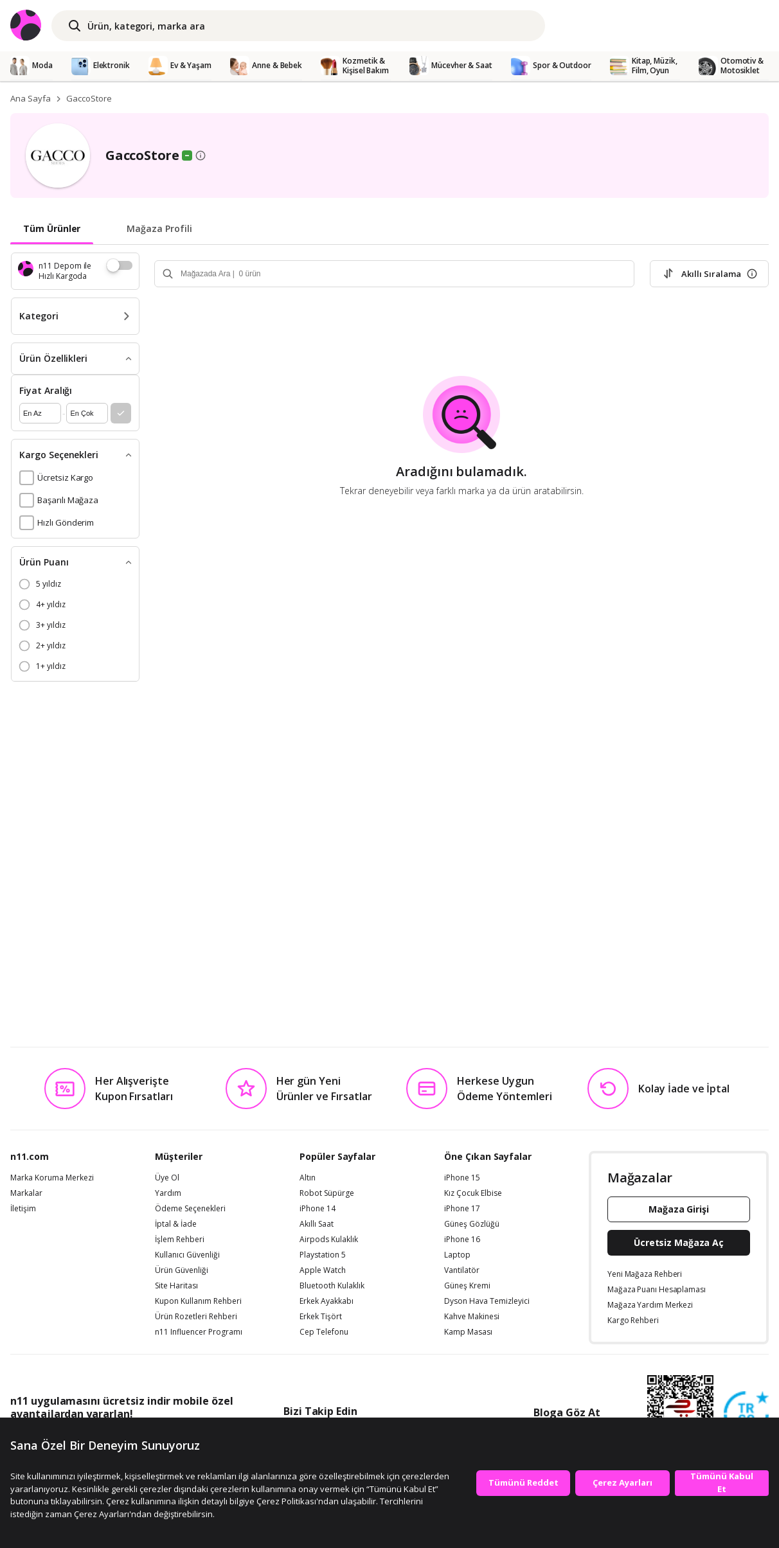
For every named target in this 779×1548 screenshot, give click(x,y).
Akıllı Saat (317, 1224)
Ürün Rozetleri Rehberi (196, 1317)
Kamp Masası (468, 1332)
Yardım (168, 1193)
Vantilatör (461, 1270)
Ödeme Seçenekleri (190, 1209)
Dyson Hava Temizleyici (487, 1301)
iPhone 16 (462, 1239)
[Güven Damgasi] (746, 1414)
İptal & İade (176, 1224)
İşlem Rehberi (179, 1239)
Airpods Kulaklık (329, 1239)
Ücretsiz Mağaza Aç (679, 1242)
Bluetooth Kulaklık (332, 1286)
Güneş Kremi (467, 1286)
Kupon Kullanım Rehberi (198, 1301)
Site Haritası (176, 1286)
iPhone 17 (462, 1209)
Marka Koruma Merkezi (52, 1178)
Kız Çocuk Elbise (473, 1193)
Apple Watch (323, 1270)
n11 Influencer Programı (198, 1332)
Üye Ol (167, 1178)
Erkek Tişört (321, 1317)
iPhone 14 (318, 1209)
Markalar (26, 1193)
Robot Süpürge (327, 1193)
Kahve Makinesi (471, 1317)
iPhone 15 (462, 1178)
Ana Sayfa (30, 98)
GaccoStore (89, 98)
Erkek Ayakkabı (327, 1301)
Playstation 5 (323, 1255)
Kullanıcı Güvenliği (187, 1255)
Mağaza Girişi (679, 1209)
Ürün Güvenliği (181, 1270)
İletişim (23, 1209)
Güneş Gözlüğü (471, 1224)
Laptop (457, 1255)
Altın (308, 1178)
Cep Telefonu (324, 1332)
